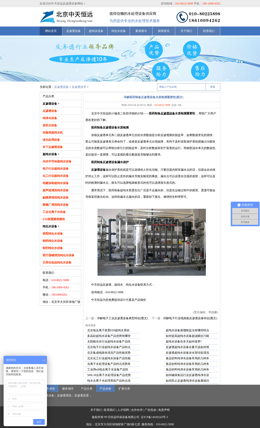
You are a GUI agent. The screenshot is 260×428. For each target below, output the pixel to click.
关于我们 (186, 30)
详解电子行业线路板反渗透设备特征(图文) (190, 318)
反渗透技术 (79, 86)
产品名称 (105, 388)
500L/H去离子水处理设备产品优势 (109, 375)
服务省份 (49, 388)
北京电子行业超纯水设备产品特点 (109, 347)
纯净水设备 (50, 118)
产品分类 (86, 388)
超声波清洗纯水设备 (56, 190)
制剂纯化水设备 (53, 248)
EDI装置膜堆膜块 (54, 219)
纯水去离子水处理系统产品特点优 (109, 380)
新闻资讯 (164, 30)
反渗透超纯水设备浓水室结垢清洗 (187, 352)
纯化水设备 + (51, 226)
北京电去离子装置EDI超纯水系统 (108, 330)
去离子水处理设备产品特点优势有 (109, 363)
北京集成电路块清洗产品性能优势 (109, 352)
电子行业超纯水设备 (56, 168)
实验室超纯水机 (53, 132)
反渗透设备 (73, 30)
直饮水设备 (50, 125)
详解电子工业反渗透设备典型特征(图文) (122, 318)
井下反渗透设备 (53, 147)
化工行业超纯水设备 (56, 175)
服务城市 (68, 388)
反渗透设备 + (51, 103)
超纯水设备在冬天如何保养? (184, 341)
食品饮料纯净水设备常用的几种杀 (187, 358)
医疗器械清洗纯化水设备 (58, 255)
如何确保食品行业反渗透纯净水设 (187, 375)
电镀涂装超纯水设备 (56, 183)
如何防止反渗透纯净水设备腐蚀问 (187, 380)
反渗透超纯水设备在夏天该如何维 (187, 347)
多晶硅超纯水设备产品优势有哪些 (109, 335)
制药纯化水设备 (53, 240)
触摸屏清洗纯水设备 (56, 197)
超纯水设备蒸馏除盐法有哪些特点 (187, 330)
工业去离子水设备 (54, 211)
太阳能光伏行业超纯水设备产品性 (109, 341)
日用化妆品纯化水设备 (57, 262)
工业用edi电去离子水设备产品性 (107, 369)
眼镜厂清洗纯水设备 (56, 204)
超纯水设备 (96, 30)
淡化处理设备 (51, 139)
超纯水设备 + (51, 154)
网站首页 (51, 30)
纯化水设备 (118, 30)
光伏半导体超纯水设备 (57, 161)
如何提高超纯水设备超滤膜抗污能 (187, 335)
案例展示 (141, 30)
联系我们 (209, 30)
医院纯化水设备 (53, 233)
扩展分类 (124, 388)
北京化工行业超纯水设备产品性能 (109, 358)
